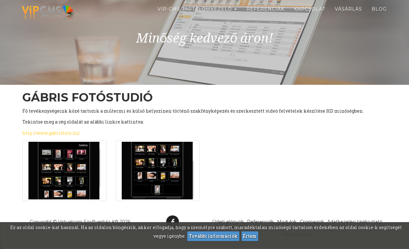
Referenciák (265, 16)
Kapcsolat (309, 16)
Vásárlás (348, 16)
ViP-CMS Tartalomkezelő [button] (197, 16)
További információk (213, 236)
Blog (379, 16)
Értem (250, 236)
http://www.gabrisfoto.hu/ (51, 133)
